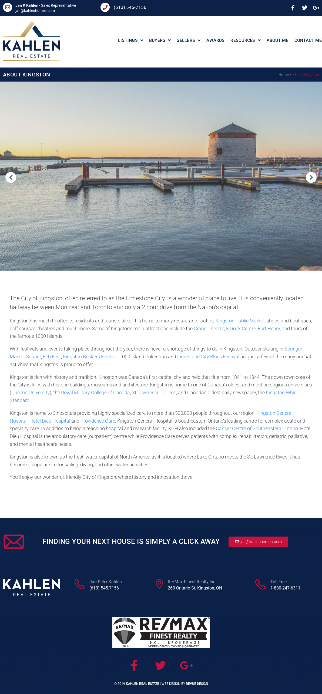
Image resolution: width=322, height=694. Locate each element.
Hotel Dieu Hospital (49, 421)
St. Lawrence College (154, 392)
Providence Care (98, 421)
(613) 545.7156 (104, 588)
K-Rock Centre (241, 328)
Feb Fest (52, 356)
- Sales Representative (45, 5)
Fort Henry (269, 328)
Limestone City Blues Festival (208, 356)
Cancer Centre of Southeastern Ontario (257, 428)
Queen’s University (30, 392)
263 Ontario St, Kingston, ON (195, 588)
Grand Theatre (209, 328)
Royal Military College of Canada (95, 392)
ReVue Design (197, 684)
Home (284, 74)
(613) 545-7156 (130, 7)
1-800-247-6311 (285, 588)
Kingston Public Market (240, 321)
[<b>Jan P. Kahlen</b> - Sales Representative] (7, 7)
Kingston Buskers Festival (90, 356)
